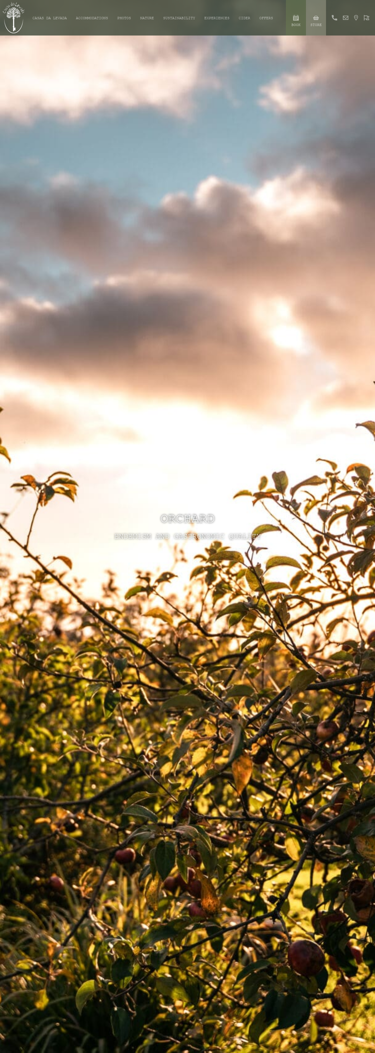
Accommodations (92, 17)
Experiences (216, 17)
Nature (147, 17)
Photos (124, 17)
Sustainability (179, 17)
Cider (244, 17)
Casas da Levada (49, 17)
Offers (266, 17)
